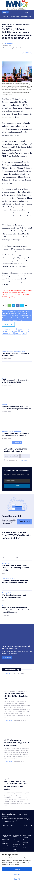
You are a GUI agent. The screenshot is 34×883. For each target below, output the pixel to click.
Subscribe (25, 456)
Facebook (26, 845)
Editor (4, 558)
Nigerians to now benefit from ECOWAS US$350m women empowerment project (17, 407)
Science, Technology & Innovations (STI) (13, 351)
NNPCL (17, 333)
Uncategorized (6, 593)
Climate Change (23, 329)
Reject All (17, 879)
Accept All (17, 869)
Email (24, 847)
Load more (17, 442)
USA (24, 333)
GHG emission (8, 333)
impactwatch (6, 588)
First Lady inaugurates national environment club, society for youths (15, 582)
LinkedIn (25, 837)
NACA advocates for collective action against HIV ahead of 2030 (17, 742)
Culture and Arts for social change (11, 431)
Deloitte (6, 331)
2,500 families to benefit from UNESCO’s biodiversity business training (16, 535)
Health (4, 378)
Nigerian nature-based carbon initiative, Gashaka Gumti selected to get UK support (16, 609)
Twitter (25, 840)
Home (4, 25)
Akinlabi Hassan (9, 43)
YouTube (25, 842)
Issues (9, 25)
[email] (12, 456)
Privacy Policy (24, 460)
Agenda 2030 (6, 563)
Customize (17, 874)
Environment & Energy (21, 25)
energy (15, 331)
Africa (4, 605)
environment (25, 331)
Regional (4, 404)
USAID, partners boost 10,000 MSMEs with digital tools (16, 696)
